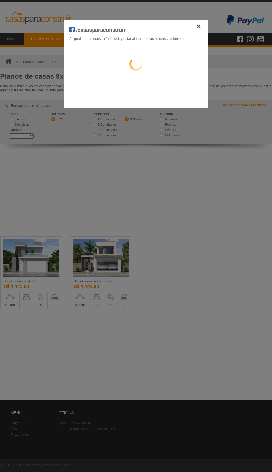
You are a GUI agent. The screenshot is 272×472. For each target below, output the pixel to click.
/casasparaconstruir (97, 30)
